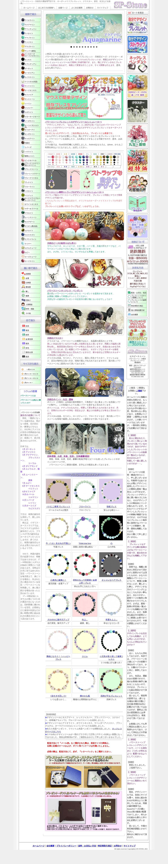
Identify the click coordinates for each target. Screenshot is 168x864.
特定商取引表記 (105, 846)
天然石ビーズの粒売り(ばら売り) (61, 243)
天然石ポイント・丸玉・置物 (60, 399)
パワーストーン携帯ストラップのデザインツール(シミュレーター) (74, 192)
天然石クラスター (55, 338)
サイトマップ (130, 846)
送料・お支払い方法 (87, 846)
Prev (49, 28)
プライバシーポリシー (66, 846)
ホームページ (39, 846)
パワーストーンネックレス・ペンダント (65, 291)
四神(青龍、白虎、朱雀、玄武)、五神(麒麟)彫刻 (68, 456)
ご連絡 (139, 391)
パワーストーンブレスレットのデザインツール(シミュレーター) (73, 122)
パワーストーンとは (28, 396)
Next (118, 28)
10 (96, 47)
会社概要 (50, 846)
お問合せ (118, 846)
